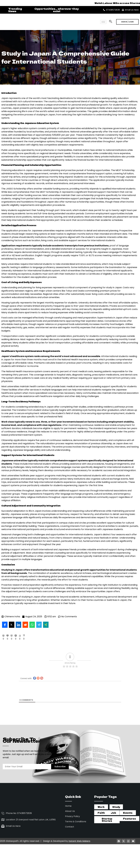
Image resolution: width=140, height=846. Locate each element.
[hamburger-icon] (103, 22)
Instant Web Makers (79, 838)
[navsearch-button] (110, 21)
